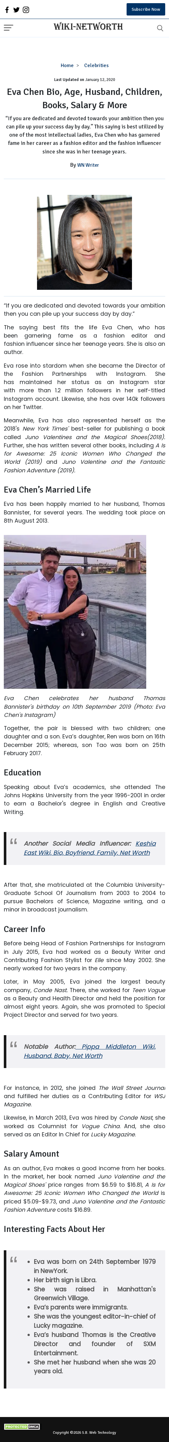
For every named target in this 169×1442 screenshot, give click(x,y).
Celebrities (96, 65)
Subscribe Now (146, 9)
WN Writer (88, 165)
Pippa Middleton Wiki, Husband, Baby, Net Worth (90, 1051)
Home (67, 65)
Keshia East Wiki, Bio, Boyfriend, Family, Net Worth (90, 848)
